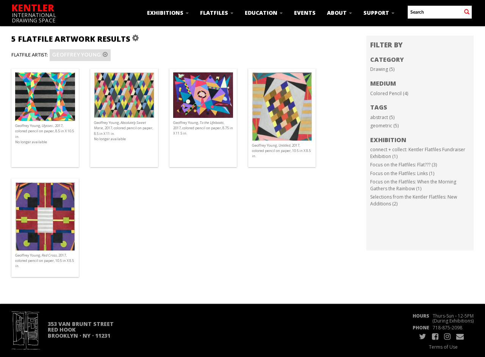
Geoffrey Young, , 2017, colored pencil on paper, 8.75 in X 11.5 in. (203, 128)
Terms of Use (443, 347)
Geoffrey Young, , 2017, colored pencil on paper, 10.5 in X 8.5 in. (281, 150)
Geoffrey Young (80, 55)
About (339, 12)
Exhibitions (168, 12)
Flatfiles (216, 12)
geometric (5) (384, 125)
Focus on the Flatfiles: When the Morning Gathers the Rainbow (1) (413, 185)
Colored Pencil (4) (389, 93)
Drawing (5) (382, 69)
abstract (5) (382, 117)
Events (305, 12)
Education (264, 12)
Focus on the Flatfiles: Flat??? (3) (403, 164)
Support (378, 12)
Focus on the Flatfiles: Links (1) (402, 173)
